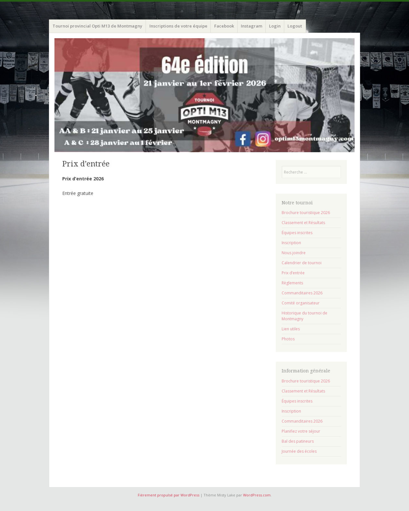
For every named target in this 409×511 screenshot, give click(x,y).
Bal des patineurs (298, 441)
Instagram (251, 26)
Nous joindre (294, 253)
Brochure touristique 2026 (306, 212)
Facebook (224, 26)
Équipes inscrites (297, 232)
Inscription (291, 242)
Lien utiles (291, 329)
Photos (288, 339)
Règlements (292, 283)
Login (275, 26)
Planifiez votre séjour (301, 431)
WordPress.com (257, 495)
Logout (294, 26)
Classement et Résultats (303, 222)
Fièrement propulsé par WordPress (168, 495)
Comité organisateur (301, 303)
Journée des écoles (299, 451)
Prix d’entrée (293, 273)
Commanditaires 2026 (302, 293)
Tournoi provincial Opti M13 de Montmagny (97, 26)
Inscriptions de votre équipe (178, 26)
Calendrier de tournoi (301, 263)
